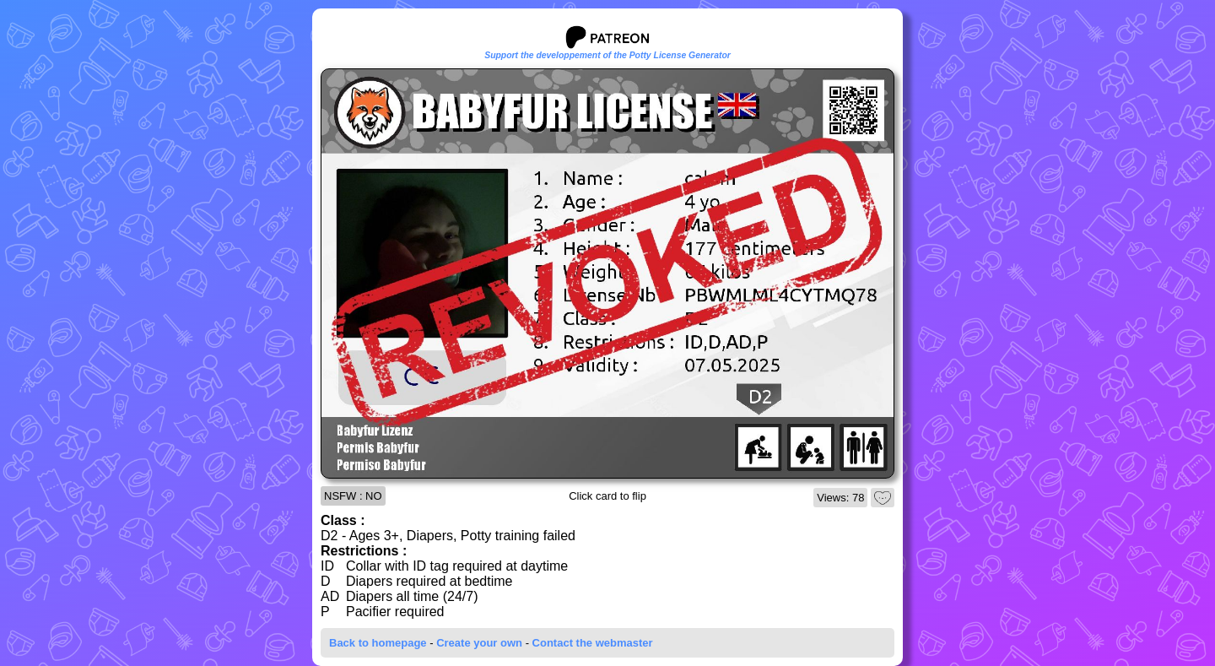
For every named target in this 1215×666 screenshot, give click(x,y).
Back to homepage (378, 642)
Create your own (479, 642)
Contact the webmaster (592, 642)
